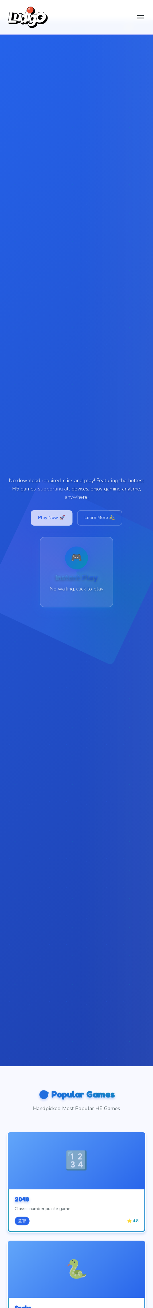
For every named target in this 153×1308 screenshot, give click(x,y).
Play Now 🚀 (51, 517)
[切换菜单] (140, 17)
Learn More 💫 (100, 517)
